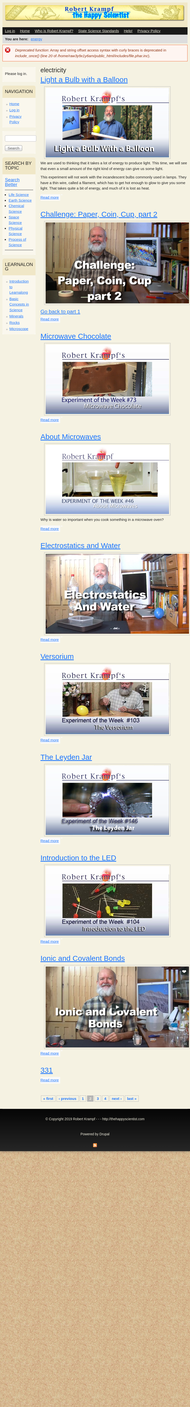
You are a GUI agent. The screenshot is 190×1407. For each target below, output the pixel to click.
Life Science (19, 195)
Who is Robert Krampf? (54, 31)
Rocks (14, 322)
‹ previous (67, 1098)
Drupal (104, 1134)
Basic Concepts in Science (19, 304)
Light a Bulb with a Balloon (84, 79)
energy (36, 39)
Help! (128, 31)
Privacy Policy (148, 31)
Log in (10, 31)
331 (46, 1070)
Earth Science (20, 200)
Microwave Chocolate (75, 336)
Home (25, 31)
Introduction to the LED (78, 858)
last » (131, 1098)
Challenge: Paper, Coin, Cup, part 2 (98, 214)
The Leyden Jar (66, 757)
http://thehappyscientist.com (123, 1119)
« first (48, 1098)
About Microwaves (70, 437)
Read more (49, 197)
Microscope (18, 329)
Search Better (12, 182)
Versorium (57, 656)
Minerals (16, 316)
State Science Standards (98, 31)
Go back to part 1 (60, 311)
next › (117, 1098)
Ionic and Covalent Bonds (82, 958)
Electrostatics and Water (80, 545)
